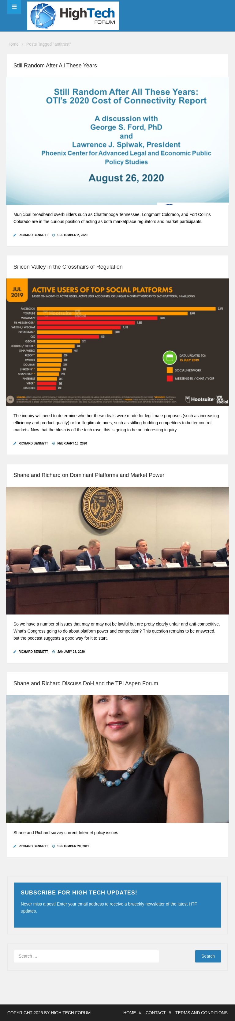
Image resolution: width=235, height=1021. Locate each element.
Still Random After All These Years (55, 65)
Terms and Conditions (201, 1013)
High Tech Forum (71, 1013)
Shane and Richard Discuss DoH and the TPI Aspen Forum (85, 683)
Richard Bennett (33, 235)
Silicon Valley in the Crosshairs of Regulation (68, 267)
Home (13, 44)
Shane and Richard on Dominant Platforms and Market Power (88, 475)
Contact (156, 1013)
